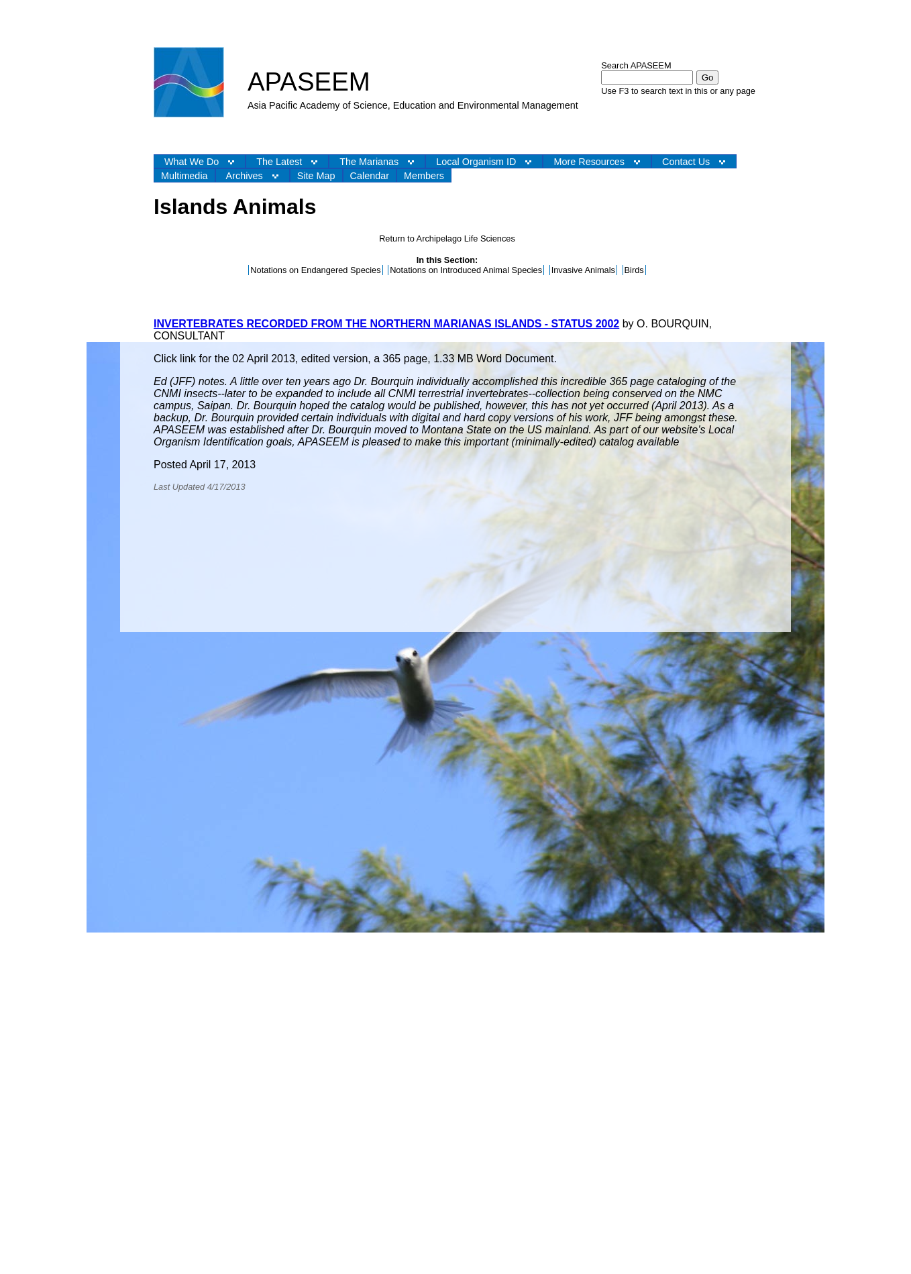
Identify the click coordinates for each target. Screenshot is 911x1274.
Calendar (369, 175)
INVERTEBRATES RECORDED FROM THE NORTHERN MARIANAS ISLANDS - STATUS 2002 (386, 323)
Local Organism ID (476, 161)
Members (424, 175)
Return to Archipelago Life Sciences (447, 238)
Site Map (316, 175)
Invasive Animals (583, 270)
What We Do (191, 161)
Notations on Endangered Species (315, 270)
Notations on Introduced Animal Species (466, 270)
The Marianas (368, 161)
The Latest (279, 161)
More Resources (589, 161)
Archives (244, 175)
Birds (634, 270)
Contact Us (686, 161)
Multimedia (184, 175)
